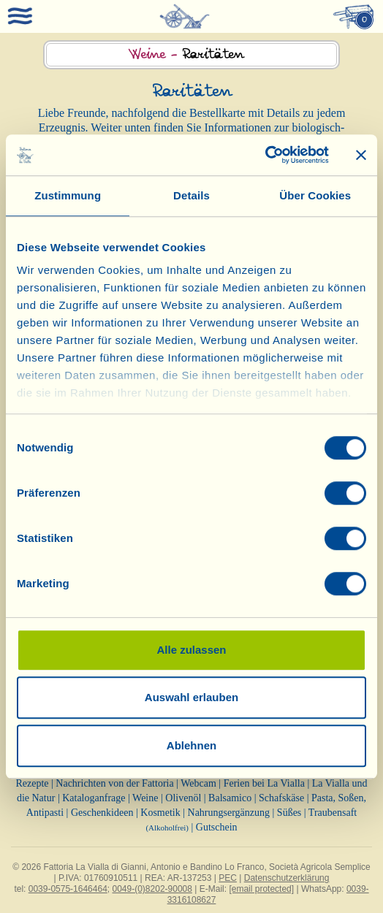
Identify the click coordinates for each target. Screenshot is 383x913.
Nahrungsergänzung (229, 812)
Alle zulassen (191, 649)
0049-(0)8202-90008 (152, 889)
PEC (228, 878)
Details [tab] (191, 195)
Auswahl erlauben (191, 697)
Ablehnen (191, 745)
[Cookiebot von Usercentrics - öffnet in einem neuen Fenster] (265, 154)
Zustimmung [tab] (67, 195)
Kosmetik (160, 812)
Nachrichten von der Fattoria (114, 783)
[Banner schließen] (361, 155)
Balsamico (229, 797)
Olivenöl (183, 797)
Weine (145, 797)
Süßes (289, 812)
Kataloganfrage (93, 797)
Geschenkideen (102, 812)
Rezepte (31, 783)
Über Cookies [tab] (315, 195)
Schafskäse (281, 797)
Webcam (198, 783)
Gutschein (217, 827)
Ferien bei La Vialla (264, 783)
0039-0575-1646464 (68, 889)
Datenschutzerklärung (287, 878)
